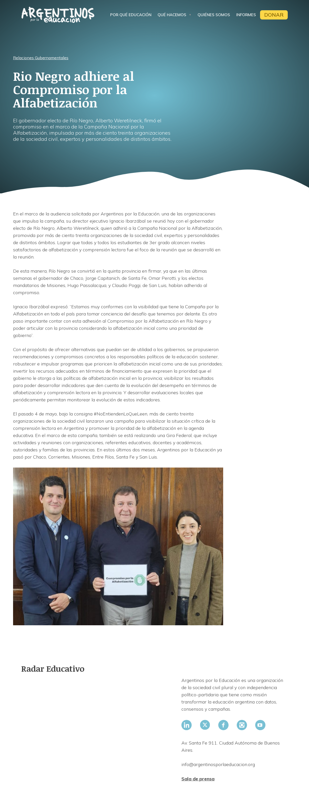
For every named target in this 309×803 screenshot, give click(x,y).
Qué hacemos (172, 14)
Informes (246, 14)
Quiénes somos (214, 14)
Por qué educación (130, 14)
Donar (274, 15)
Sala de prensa (197, 779)
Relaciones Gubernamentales (40, 57)
